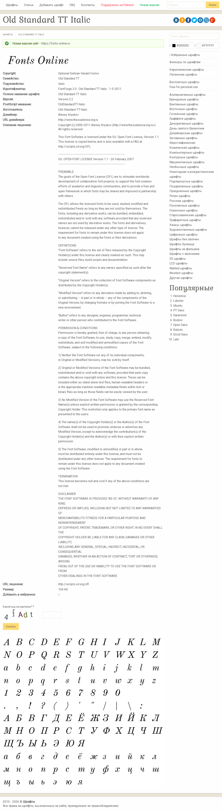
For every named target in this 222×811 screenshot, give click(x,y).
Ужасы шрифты (180, 225)
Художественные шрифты (188, 229)
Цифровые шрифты (183, 234)
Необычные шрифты (184, 167)
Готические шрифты (183, 114)
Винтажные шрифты (183, 104)
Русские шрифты (181, 200)
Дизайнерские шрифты (186, 133)
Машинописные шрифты (187, 162)
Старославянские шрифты (188, 215)
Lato (176, 339)
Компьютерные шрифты (186, 152)
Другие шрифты (180, 278)
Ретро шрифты (180, 196)
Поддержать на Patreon (117, 5)
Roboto (178, 330)
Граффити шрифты (182, 118)
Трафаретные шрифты (185, 220)
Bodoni (177, 320)
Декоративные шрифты (186, 123)
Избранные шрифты (185, 55)
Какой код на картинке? (18, 606)
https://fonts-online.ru (55, 43)
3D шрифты (177, 258)
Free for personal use (183, 87)
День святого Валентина (186, 128)
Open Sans (180, 325)
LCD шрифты (178, 263)
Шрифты (12, 5)
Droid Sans (180, 334)
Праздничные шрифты (185, 191)
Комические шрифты (184, 147)
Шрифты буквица (181, 244)
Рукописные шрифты (184, 205)
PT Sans (178, 310)
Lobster (178, 300)
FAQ (72, 5)
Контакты (88, 5)
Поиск (212, 4)
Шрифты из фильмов (184, 249)
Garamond (179, 315)
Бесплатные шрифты (184, 82)
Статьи (28, 5)
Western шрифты (181, 273)
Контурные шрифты (183, 157)
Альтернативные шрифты (187, 94)
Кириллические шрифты (186, 69)
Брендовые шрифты (184, 99)
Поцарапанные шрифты (186, 186)
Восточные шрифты (183, 109)
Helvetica (179, 296)
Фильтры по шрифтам (184, 62)
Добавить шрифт (51, 5)
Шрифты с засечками (184, 254)
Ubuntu (177, 305)
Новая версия (149, 5)
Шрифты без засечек (184, 239)
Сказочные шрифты (183, 210)
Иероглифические (182, 143)
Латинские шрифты (183, 74)
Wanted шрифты (180, 268)
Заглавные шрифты (183, 138)
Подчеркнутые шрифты (186, 181)
